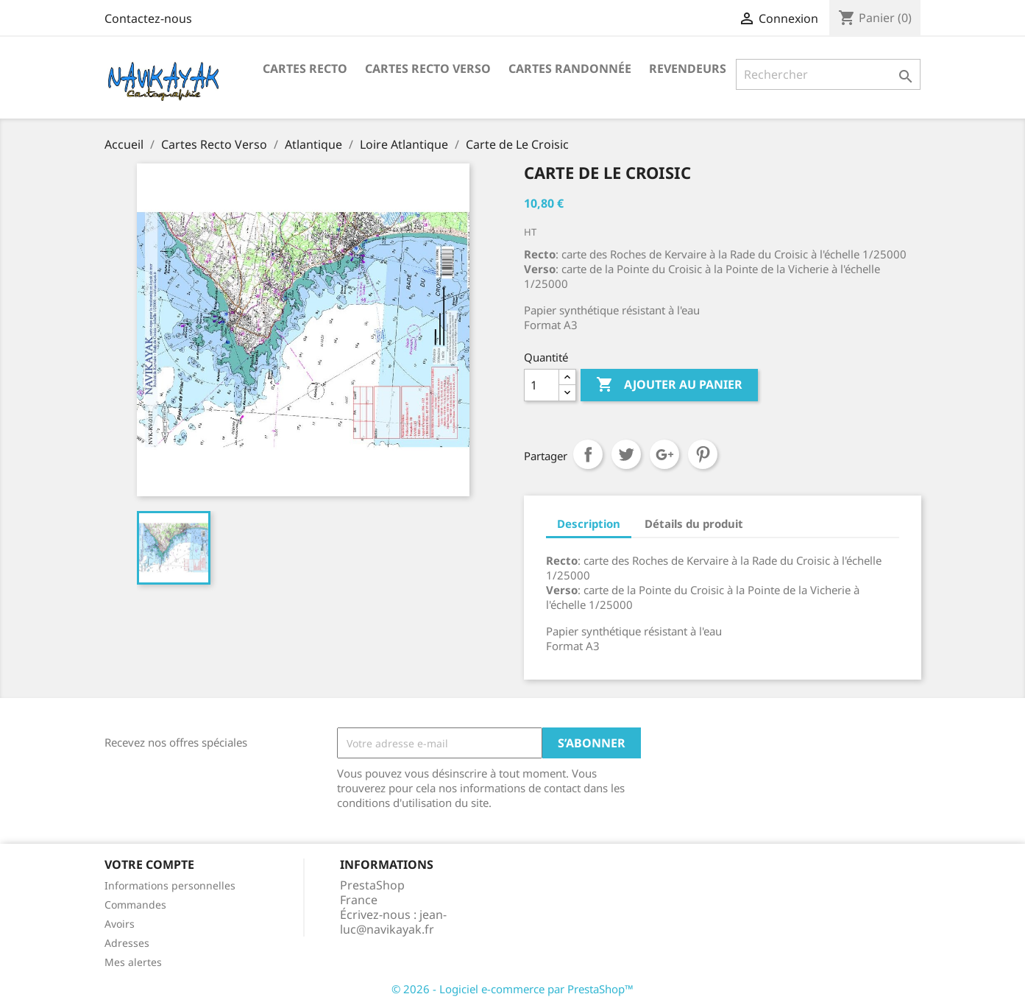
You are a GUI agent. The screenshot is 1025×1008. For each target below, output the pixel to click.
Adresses (126, 943)
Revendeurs (687, 68)
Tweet (626, 454)
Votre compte (149, 864)
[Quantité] (541, 385)
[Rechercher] (828, 74)
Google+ (664, 454)
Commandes (135, 905)
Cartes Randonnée (569, 68)
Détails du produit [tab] (694, 523)
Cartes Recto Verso (428, 68)
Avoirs (119, 924)
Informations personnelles (169, 885)
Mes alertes (133, 962)
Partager (588, 454)
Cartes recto (305, 68)
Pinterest (702, 454)
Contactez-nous (148, 18)
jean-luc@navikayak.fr (393, 921)
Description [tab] (588, 523)
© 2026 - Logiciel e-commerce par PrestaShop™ (512, 988)
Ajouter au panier (669, 385)
